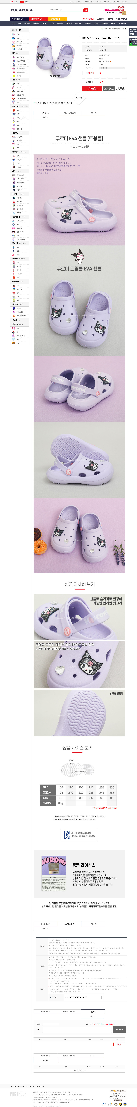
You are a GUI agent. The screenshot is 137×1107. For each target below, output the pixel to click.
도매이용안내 (115, 1)
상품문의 (45, 117)
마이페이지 (98, 1)
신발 (106, 28)
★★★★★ (113, 1024)
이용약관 (13, 1086)
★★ (95, 1024)
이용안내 (32, 1086)
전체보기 (119, 1044)
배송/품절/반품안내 (70, 113)
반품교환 (124, 1)
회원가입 (79, 1)
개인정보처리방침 (22, 1086)
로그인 (71, 1)
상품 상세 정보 (46, 113)
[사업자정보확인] (54, 1095)
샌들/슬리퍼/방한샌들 (114, 28)
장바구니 (106, 1)
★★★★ (105, 1024)
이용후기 (93, 113)
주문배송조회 (88, 1)
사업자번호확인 (41, 1086)
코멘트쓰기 (119, 1029)
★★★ (100, 1024)
